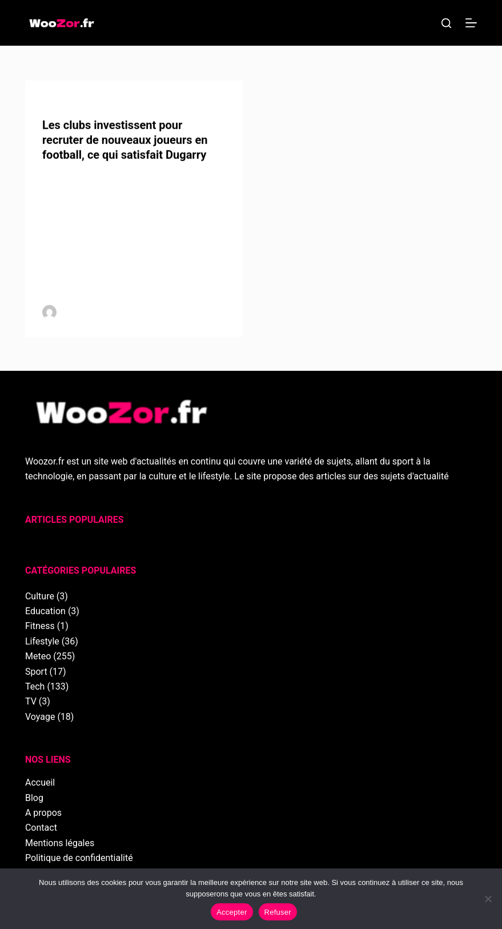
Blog (34, 797)
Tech (35, 686)
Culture (39, 596)
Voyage (40, 716)
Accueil (40, 782)
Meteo (38, 656)
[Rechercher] (446, 23)
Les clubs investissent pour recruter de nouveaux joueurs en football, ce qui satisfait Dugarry (125, 140)
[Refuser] (487, 898)
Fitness (40, 625)
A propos (43, 812)
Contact (41, 827)
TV (31, 701)
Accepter (231, 912)
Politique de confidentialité (79, 857)
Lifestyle (42, 641)
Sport (36, 671)
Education (45, 611)
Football (68, 103)
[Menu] (471, 23)
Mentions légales (59, 843)
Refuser (277, 912)
